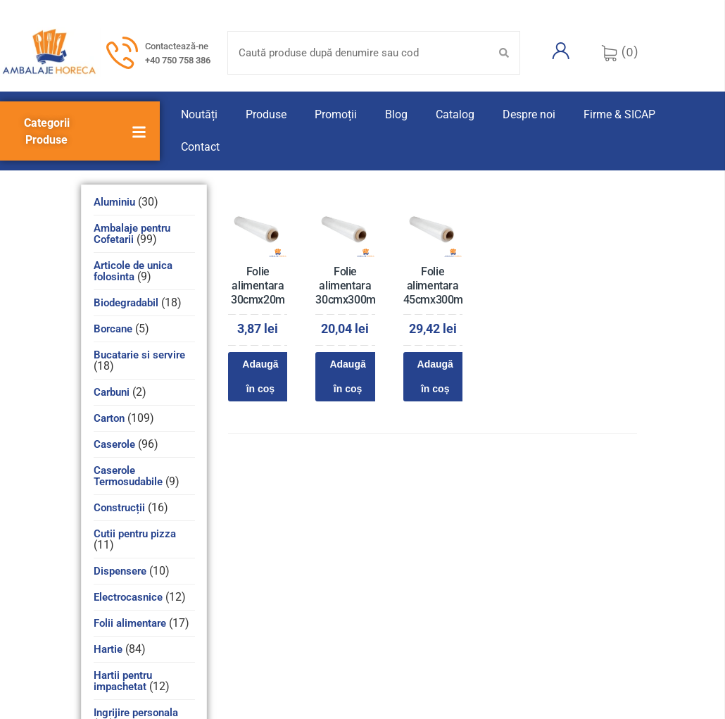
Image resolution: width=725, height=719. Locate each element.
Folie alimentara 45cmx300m (433, 285)
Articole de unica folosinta (133, 271)
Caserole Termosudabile (128, 476)
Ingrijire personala (136, 712)
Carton (109, 418)
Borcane (113, 329)
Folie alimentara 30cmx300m (345, 285)
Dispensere (120, 571)
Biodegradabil (126, 302)
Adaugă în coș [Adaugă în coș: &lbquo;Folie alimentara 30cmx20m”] (260, 376)
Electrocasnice (128, 597)
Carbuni (112, 392)
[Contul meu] (561, 50)
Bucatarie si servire (139, 355)
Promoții (336, 114)
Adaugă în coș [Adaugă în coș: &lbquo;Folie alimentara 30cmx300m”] (347, 376)
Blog (396, 114)
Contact (200, 147)
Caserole (114, 444)
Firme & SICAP (619, 114)
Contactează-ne (176, 46)
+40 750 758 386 (177, 60)
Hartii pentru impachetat (123, 681)
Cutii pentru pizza (135, 533)
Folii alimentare (130, 623)
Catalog (455, 114)
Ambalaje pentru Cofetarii (132, 234)
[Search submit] (503, 53)
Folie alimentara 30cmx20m (258, 285)
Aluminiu (114, 202)
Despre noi (529, 114)
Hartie (108, 649)
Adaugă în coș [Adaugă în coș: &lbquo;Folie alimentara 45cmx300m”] (435, 376)
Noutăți (199, 114)
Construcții (119, 507)
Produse (266, 114)
